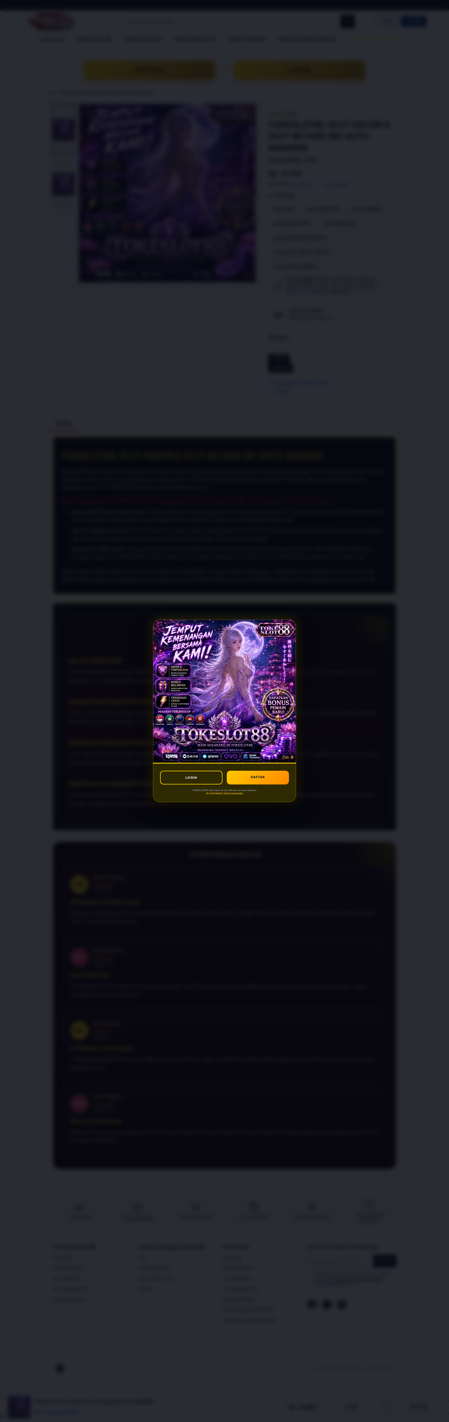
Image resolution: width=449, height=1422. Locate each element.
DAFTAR (258, 777)
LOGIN (191, 777)
